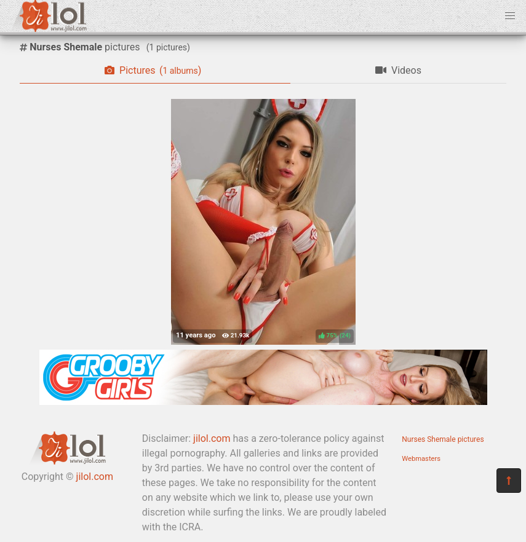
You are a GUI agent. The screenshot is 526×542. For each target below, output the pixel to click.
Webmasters (421, 459)
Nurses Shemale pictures (443, 439)
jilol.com (94, 476)
